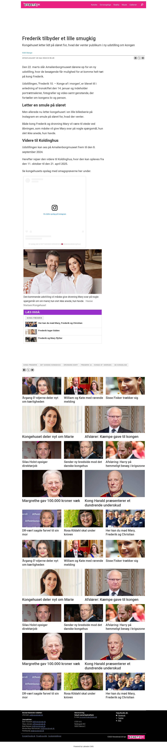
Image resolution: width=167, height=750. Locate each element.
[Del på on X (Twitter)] (139, 58)
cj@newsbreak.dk (39, 724)
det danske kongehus (50, 365)
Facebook (121, 715)
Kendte (94, 5)
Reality (116, 5)
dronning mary (71, 365)
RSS (119, 721)
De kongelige (105, 5)
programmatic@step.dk (88, 717)
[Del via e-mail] (143, 58)
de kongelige (120, 365)
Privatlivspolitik (41, 736)
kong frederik (30, 365)
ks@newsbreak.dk (38, 726)
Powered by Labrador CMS (83, 746)
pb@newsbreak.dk (37, 731)
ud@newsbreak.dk (36, 715)
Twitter (121, 718)
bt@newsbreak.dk (39, 722)
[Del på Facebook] (135, 58)
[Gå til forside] (32, 4)
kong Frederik (34, 318)
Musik (124, 5)
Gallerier (133, 5)
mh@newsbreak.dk (47, 728)
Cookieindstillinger (54, 736)
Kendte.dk (31, 736)
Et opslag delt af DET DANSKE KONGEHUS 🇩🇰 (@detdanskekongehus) (55, 244)
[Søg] (142, 4)
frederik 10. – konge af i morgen (96, 365)
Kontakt (25, 736)
